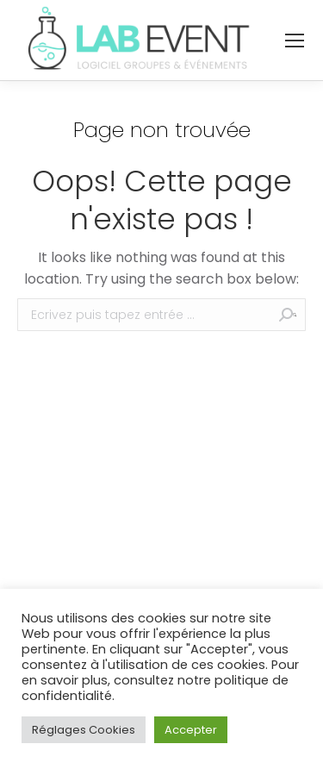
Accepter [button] (191, 730)
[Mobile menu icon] (294, 40)
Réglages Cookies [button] (83, 730)
